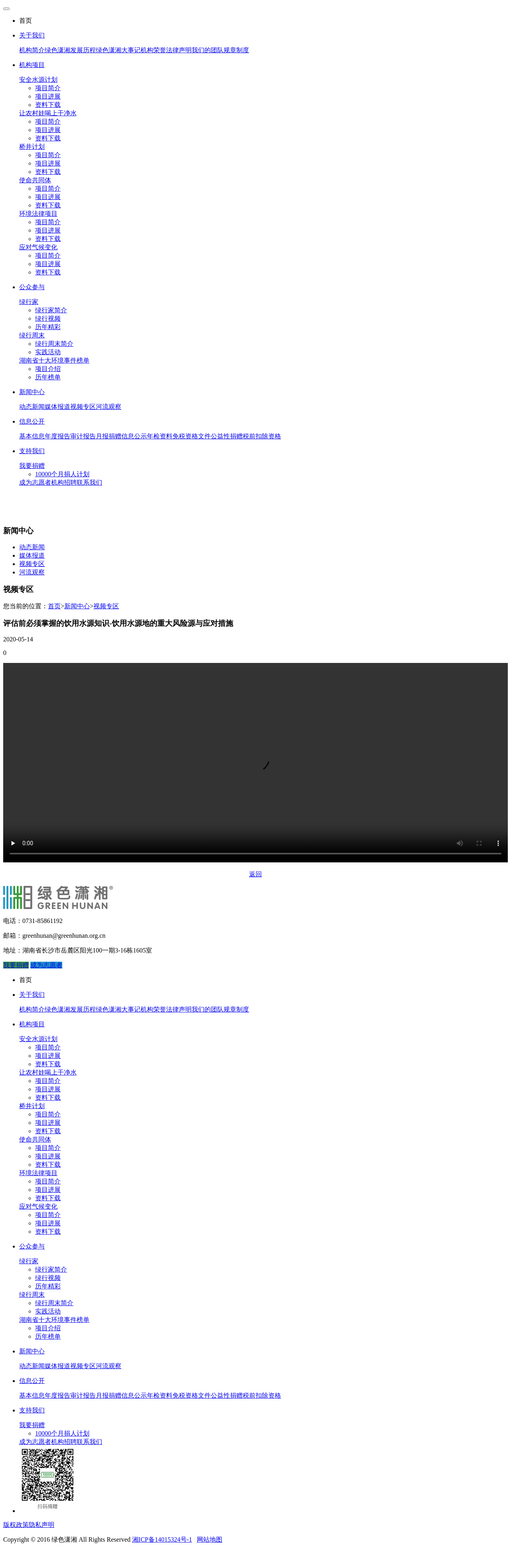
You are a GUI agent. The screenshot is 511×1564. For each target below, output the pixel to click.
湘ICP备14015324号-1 (162, 1539)
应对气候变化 (38, 247)
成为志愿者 (35, 482)
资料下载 (48, 104)
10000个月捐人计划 (62, 474)
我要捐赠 (32, 465)
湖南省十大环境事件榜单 (54, 360)
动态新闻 (32, 406)
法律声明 (179, 50)
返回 (255, 874)
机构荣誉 (153, 50)
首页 (54, 606)
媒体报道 (57, 406)
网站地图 (209, 1539)
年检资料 (159, 436)
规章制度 (236, 50)
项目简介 (48, 88)
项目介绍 (48, 368)
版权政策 (16, 1524)
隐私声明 (41, 1524)
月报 (102, 436)
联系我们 (89, 482)
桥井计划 (32, 146)
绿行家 (28, 301)
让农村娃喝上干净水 (48, 113)
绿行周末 (32, 335)
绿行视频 (48, 318)
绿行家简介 (51, 310)
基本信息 (32, 436)
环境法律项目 (38, 213)
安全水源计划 (38, 79)
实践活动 (48, 352)
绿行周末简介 (54, 343)
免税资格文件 (191, 436)
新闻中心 (77, 606)
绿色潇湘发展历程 (70, 50)
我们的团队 (208, 50)
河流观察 (108, 406)
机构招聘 (64, 482)
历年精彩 (48, 326)
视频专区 (83, 406)
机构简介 (32, 50)
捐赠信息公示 (128, 436)
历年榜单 (48, 377)
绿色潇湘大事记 (118, 50)
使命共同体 (35, 180)
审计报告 (83, 436)
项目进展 (48, 96)
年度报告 (57, 436)
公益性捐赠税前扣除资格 (246, 436)
